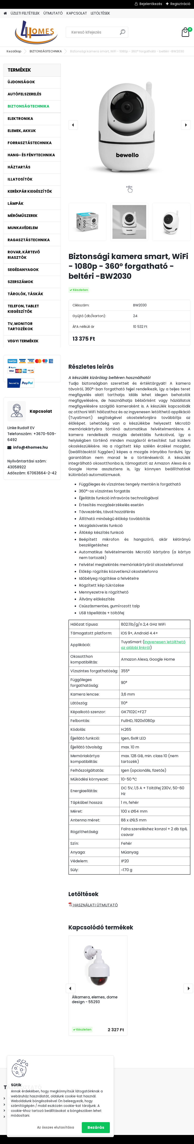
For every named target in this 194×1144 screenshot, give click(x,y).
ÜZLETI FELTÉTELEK (25, 13)
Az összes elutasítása (55, 1127)
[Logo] (36, 32)
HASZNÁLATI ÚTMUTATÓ (93, 905)
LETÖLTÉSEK (100, 13)
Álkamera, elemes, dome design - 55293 (94, 999)
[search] (122, 34)
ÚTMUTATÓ (53, 13)
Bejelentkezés (151, 3)
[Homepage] (5, 13)
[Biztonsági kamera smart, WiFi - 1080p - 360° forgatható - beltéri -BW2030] (129, 125)
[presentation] (73, 125)
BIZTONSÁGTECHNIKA (46, 51)
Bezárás (95, 1127)
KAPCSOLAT (77, 13)
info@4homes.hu (30, 447)
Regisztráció (180, 3)
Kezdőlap (14, 51)
